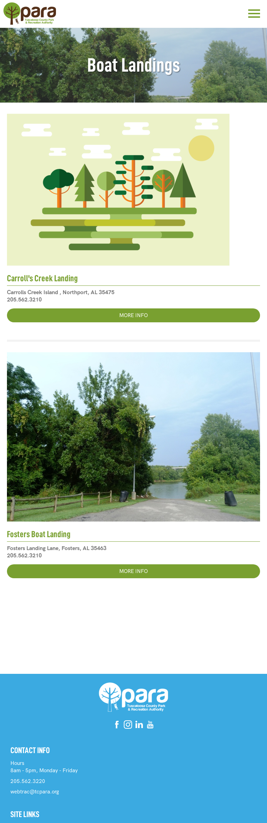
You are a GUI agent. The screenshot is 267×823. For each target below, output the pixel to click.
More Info (133, 315)
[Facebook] (117, 725)
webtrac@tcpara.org (34, 791)
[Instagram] (128, 725)
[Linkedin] (139, 725)
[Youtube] (150, 725)
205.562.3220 (27, 781)
